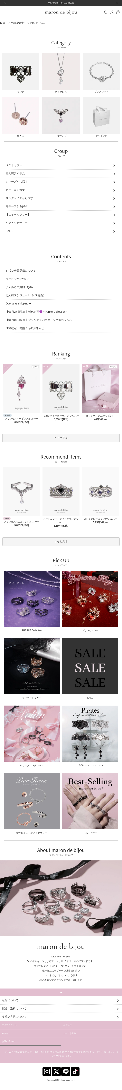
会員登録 (67, 1025)
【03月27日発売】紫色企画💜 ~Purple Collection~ (36, 311)
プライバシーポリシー (106, 1052)
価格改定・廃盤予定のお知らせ (25, 328)
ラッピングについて (18, 278)
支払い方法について (23, 1052)
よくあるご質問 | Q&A (19, 287)
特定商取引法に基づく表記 (82, 1052)
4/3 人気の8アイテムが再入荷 (61, 3)
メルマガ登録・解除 (61, 1056)
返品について (61, 1052)
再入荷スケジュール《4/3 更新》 (26, 295)
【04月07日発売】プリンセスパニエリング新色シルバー (40, 319)
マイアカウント (9, 1025)
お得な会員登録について (21, 270)
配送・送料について (43, 1052)
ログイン (6, 1033)
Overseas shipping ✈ (19, 303)
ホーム (8, 1052)
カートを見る (69, 1033)
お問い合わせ (8, 1041)
